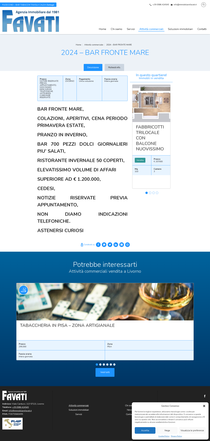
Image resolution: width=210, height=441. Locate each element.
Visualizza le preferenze (192, 430)
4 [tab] (157, 193)
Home (102, 29)
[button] (204, 406)
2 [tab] (150, 193)
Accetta (145, 430)
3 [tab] (153, 193)
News (130, 410)
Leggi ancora (151, 103)
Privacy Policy (176, 436)
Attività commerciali (151, 29)
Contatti (201, 29)
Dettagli (28, 4)
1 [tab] (146, 193)
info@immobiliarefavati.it (185, 4)
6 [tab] (114, 378)
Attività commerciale (93, 44)
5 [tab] (111, 378)
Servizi (131, 29)
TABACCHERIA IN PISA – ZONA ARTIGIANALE (67, 340)
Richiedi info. (114, 67)
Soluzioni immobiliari (180, 29)
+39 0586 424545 (161, 4)
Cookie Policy (163, 436)
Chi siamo (116, 29)
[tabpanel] (151, 138)
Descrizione (93, 67)
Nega (167, 430)
